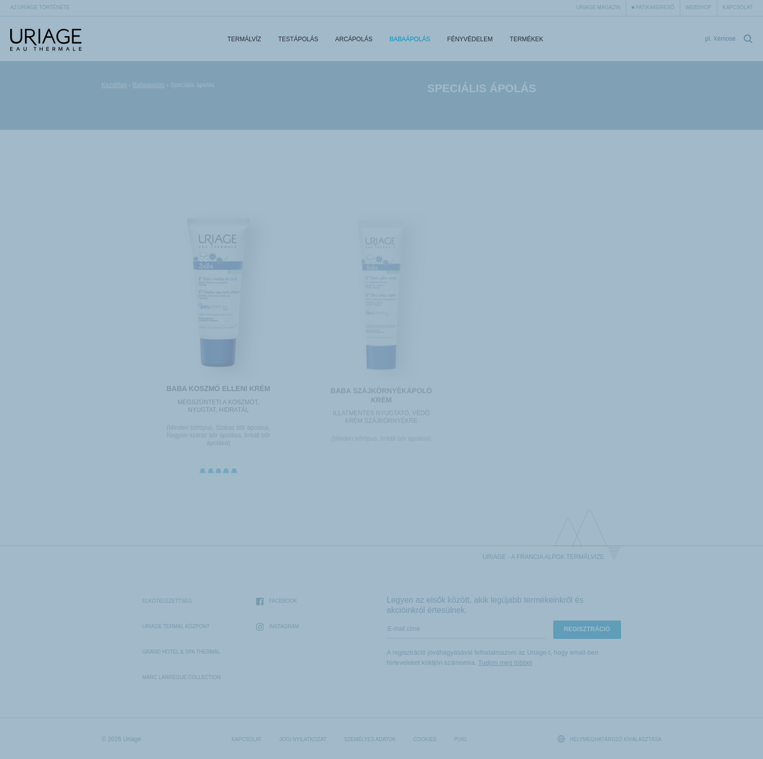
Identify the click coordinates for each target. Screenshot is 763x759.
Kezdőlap (114, 85)
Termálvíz (244, 39)
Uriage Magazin (598, 7)
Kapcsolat (738, 7)
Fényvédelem (470, 39)
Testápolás (298, 39)
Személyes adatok (370, 739)
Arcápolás (354, 39)
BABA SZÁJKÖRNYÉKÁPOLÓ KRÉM (381, 397)
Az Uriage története (40, 7)
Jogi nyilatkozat (303, 739)
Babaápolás (409, 39)
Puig (460, 739)
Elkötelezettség (167, 601)
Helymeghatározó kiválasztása (609, 739)
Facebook (276, 601)
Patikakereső (655, 7)
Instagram (277, 627)
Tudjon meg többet (505, 662)
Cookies (425, 739)
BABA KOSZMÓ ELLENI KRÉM (218, 390)
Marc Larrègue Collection (182, 677)
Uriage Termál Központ (176, 626)
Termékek (526, 39)
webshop (699, 7)
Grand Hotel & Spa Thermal (181, 652)
